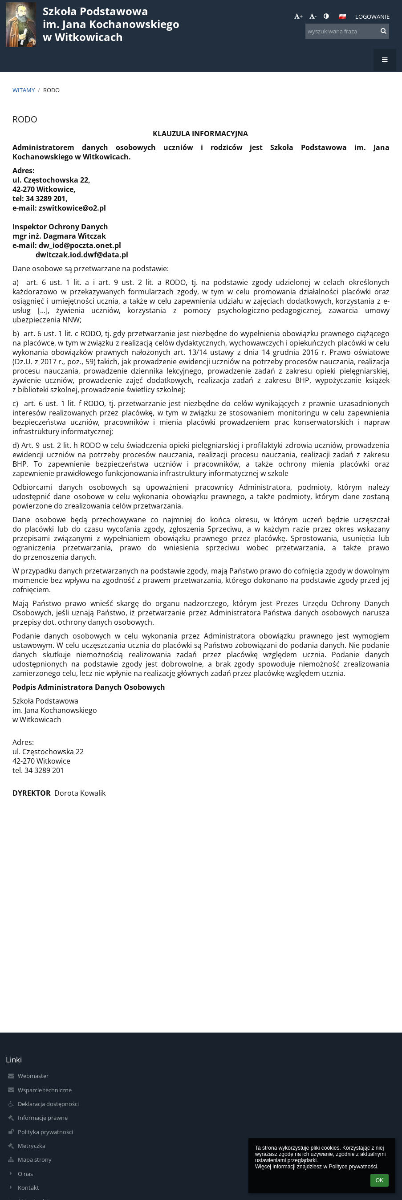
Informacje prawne (43, 1118)
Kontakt (28, 1188)
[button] (342, 16)
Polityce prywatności (353, 1166)
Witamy (23, 90)
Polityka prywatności (45, 1132)
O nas (25, 1174)
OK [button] (379, 1180)
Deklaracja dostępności (48, 1104)
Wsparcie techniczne (45, 1090)
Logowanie (372, 16)
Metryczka (31, 1146)
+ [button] (298, 16)
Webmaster (33, 1076)
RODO (51, 90)
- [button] (313, 16)
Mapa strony (35, 1159)
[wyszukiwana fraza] (347, 31)
